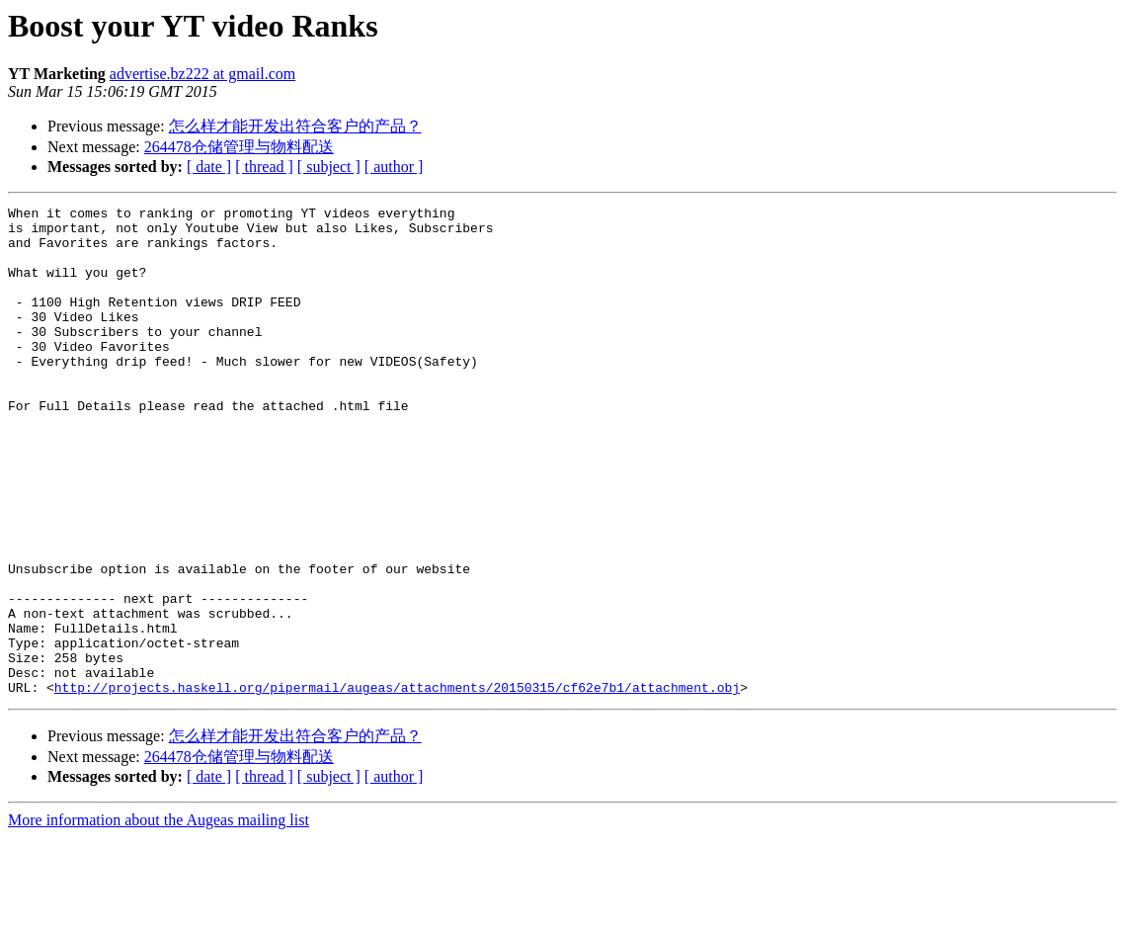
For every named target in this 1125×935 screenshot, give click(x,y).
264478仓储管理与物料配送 (239, 146)
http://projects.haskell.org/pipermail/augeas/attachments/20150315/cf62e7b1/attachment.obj (397, 785)
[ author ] (394, 166)
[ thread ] (264, 166)
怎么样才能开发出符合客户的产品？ (295, 126)
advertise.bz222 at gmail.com (202, 73)
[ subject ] (329, 166)
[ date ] (209, 166)
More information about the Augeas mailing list (158, 917)
